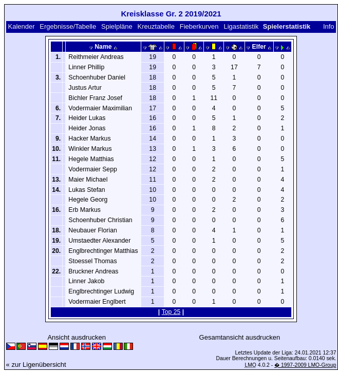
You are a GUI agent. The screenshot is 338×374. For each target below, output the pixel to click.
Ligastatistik (240, 26)
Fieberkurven (199, 26)
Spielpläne (117, 26)
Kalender (21, 26)
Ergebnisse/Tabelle (68, 26)
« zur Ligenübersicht (36, 364)
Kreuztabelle (156, 26)
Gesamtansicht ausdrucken (239, 337)
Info (328, 26)
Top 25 (171, 312)
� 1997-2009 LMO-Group (305, 365)
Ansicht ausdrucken (76, 337)
